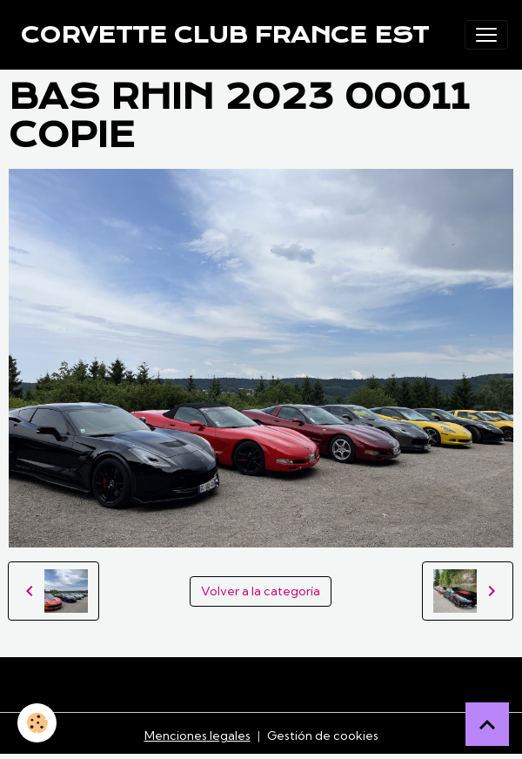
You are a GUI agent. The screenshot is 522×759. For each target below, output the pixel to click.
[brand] (225, 35)
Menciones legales (197, 735)
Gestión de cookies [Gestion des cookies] (322, 735)
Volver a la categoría (260, 591)
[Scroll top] (487, 724)
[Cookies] (37, 722)
